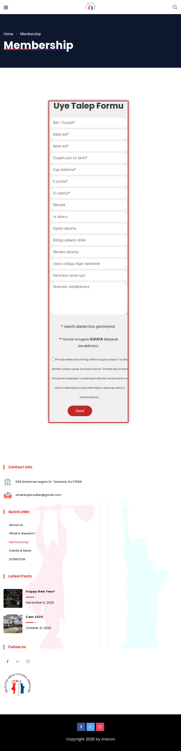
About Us (16, 525)
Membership (19, 542)
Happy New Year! (40, 591)
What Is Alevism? (22, 533)
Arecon (108, 739)
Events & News (20, 550)
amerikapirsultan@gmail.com (38, 495)
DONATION (17, 559)
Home (8, 34)
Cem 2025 (34, 617)
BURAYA (96, 339)
